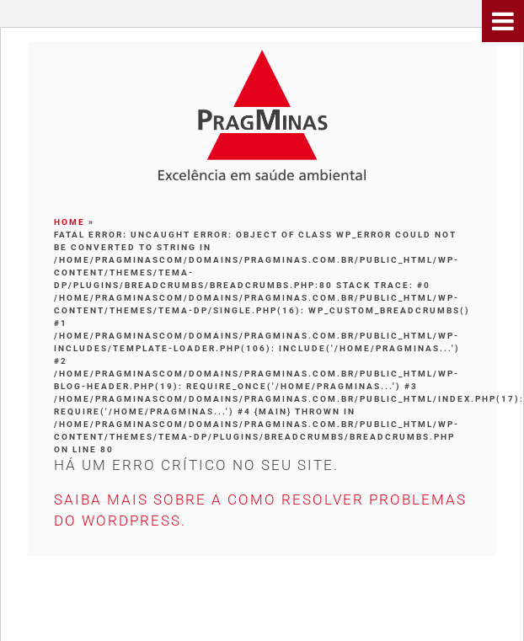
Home (69, 222)
